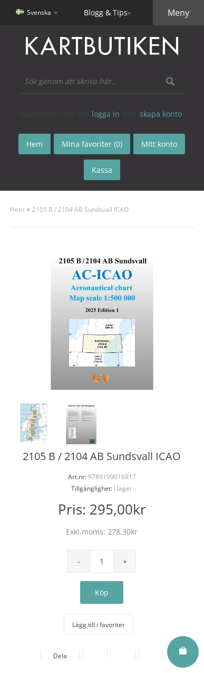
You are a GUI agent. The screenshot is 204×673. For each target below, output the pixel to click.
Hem (17, 209)
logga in (106, 114)
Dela (60, 655)
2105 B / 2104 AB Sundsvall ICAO (80, 209)
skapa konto (161, 114)
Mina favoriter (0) (92, 144)
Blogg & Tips (106, 12)
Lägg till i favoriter (98, 624)
